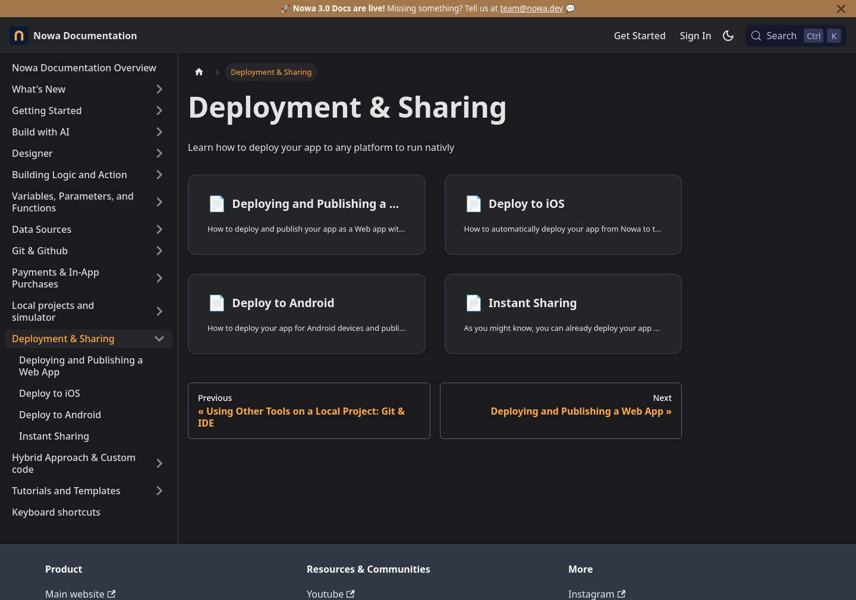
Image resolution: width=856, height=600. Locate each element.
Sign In (696, 35)
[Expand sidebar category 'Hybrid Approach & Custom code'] (159, 463)
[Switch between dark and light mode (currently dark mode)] (728, 35)
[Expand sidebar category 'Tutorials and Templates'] (159, 490)
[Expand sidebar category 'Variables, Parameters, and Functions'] (159, 202)
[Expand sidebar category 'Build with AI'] (159, 131)
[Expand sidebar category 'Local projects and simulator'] (159, 311)
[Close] (841, 8)
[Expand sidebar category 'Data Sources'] (159, 229)
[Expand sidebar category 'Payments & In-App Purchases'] (159, 278)
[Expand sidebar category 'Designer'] (159, 153)
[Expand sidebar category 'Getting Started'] (159, 110)
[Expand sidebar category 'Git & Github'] (159, 250)
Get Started (640, 35)
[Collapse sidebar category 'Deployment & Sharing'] (159, 338)
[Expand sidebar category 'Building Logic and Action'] (159, 174)
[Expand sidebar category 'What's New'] (159, 89)
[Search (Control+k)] (795, 35)
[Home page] (199, 72)
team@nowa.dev (531, 8)
